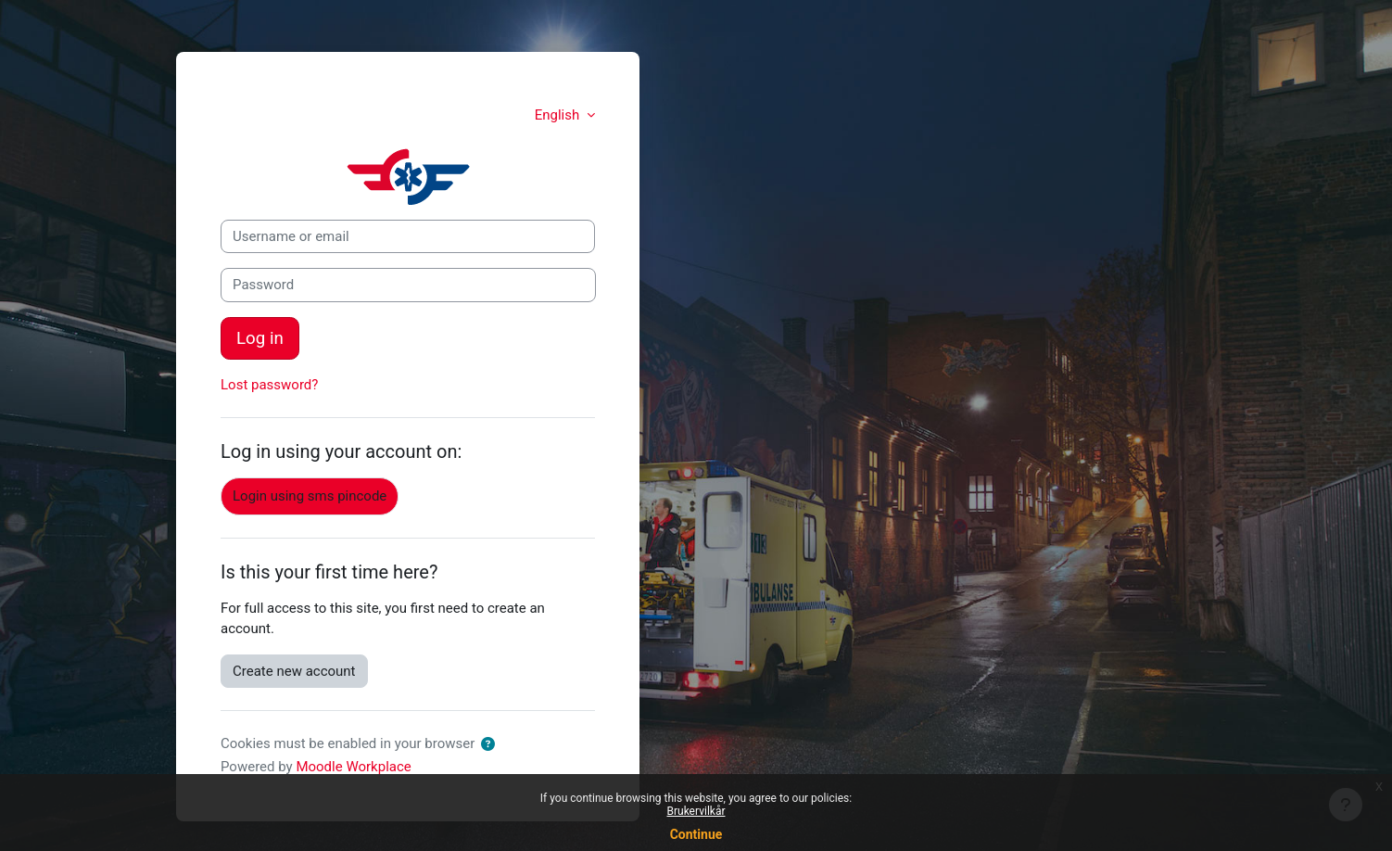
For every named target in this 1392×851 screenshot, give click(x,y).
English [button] (559, 115)
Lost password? (269, 384)
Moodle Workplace (353, 766)
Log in (260, 338)
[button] (491, 744)
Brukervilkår (696, 811)
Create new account (294, 671)
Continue (696, 834)
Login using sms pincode (309, 496)
